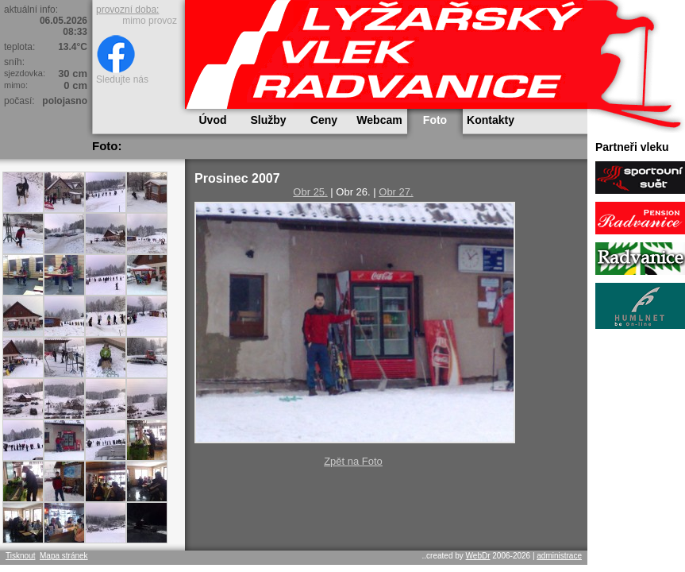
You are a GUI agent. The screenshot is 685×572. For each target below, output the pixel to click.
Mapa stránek (64, 555)
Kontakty (490, 120)
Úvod (213, 120)
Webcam (379, 120)
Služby (268, 120)
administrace (559, 555)
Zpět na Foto (353, 461)
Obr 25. (310, 192)
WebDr (478, 555)
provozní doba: (127, 9)
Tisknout (20, 555)
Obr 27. (396, 192)
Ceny (323, 120)
